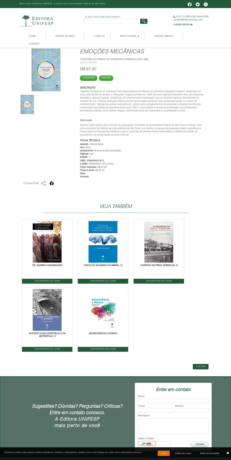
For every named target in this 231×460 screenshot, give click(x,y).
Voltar (200, 299)
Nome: (141, 328)
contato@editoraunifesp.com (188, 20)
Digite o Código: (146, 371)
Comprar (88, 78)
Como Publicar (136, 400)
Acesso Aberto (163, 36)
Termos (183, 400)
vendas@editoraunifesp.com (109, 427)
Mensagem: (144, 348)
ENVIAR (200, 376)
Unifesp (191, 125)
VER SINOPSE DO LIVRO (38, 281)
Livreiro (111, 400)
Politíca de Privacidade (209, 454)
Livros (98, 36)
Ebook (106, 78)
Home (32, 36)
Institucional (128, 36)
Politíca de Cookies (183, 454)
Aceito (164, 454)
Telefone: (179, 338)
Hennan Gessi (87, 125)
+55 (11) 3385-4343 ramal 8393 (190, 17)
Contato (34, 44)
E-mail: (141, 338)
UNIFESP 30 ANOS (65, 36)
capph (124, 132)
